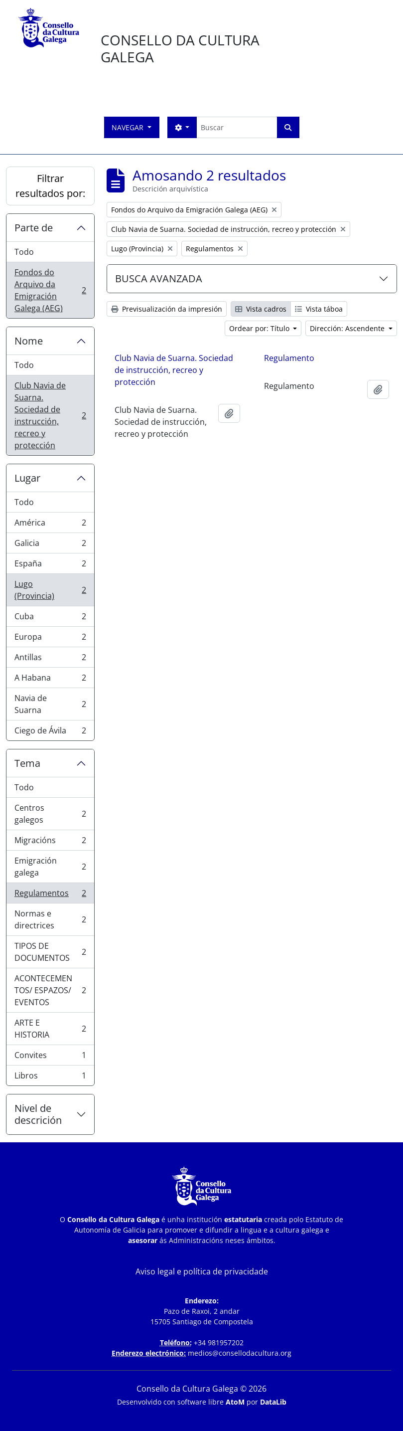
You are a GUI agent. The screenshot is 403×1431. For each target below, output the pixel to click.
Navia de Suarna (50, 704)
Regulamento (289, 358)
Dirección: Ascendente (348, 328)
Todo (24, 251)
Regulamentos (50, 895)
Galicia (50, 545)
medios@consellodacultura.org (239, 1353)
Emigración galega (50, 866)
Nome (28, 341)
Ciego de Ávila (50, 732)
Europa (50, 639)
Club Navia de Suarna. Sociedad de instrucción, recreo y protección (50, 415)
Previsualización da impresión (166, 309)
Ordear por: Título (260, 328)
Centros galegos (50, 813)
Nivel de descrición (38, 1114)
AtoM (235, 1402)
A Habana (50, 680)
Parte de (33, 227)
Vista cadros (260, 309)
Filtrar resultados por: (50, 186)
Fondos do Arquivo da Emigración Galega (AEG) (50, 290)
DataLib (273, 1402)
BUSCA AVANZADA (158, 278)
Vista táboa (319, 309)
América (50, 525)
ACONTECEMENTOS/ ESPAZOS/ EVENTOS (50, 990)
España (50, 565)
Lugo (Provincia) (50, 589)
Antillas (50, 659)
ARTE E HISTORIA (50, 1028)
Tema (27, 763)
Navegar (128, 127)
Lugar (27, 478)
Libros (50, 1077)
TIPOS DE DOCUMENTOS (50, 951)
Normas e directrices (50, 919)
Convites (50, 1057)
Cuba (50, 618)
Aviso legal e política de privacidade (201, 1271)
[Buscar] (236, 127)
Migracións (50, 842)
